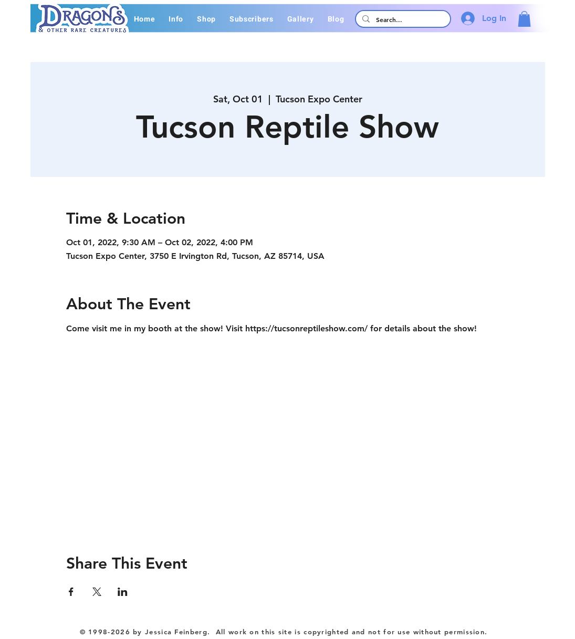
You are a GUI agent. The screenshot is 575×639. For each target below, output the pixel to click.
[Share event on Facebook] (71, 592)
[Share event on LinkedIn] (123, 592)
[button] (175, 18)
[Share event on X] (97, 592)
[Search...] (402, 19)
